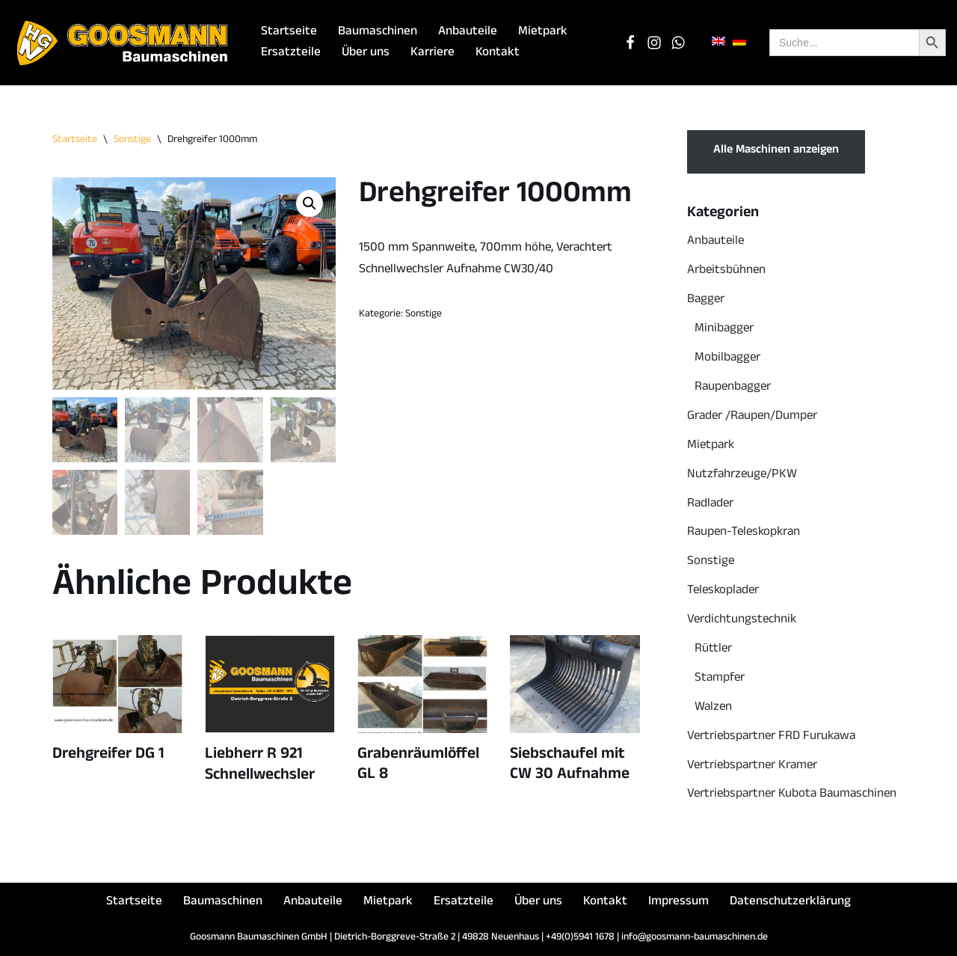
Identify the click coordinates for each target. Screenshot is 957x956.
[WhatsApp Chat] (678, 42)
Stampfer (720, 678)
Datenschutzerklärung (790, 902)
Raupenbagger (733, 388)
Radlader (710, 504)
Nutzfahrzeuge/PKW (742, 475)
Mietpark (542, 32)
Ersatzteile (291, 53)
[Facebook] (630, 42)
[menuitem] (718, 42)
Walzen (713, 708)
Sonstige (132, 140)
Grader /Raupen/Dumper (752, 417)
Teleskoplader (723, 591)
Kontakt (498, 53)
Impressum (678, 902)
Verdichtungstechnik (741, 620)
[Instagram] (654, 42)
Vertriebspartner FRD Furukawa (771, 737)
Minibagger (724, 329)
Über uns (366, 53)
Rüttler (713, 649)
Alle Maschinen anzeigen (776, 151)
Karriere (432, 53)
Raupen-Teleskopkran (743, 533)
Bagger (705, 300)
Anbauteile (467, 32)
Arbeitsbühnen (726, 271)
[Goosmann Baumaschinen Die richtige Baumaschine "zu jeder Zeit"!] (123, 42)
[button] (309, 203)
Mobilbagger (727, 358)
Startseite (289, 32)
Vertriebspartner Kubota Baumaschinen (791, 794)
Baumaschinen (377, 32)
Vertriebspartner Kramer (752, 766)
